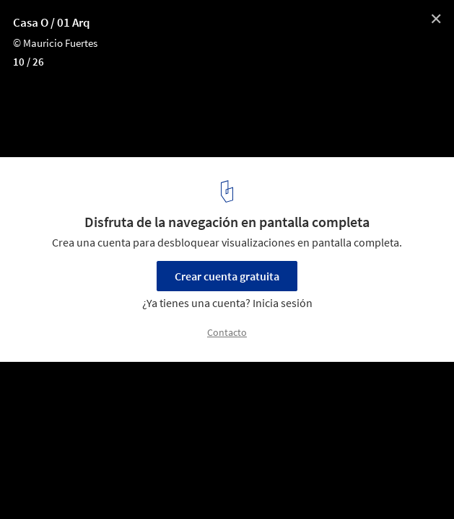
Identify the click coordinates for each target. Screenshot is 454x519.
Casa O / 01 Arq (51, 22)
